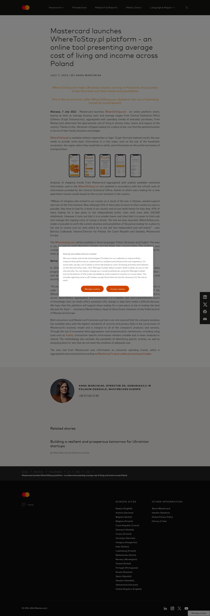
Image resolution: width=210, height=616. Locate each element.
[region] (106, 271)
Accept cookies (118, 288)
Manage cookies (92, 288)
